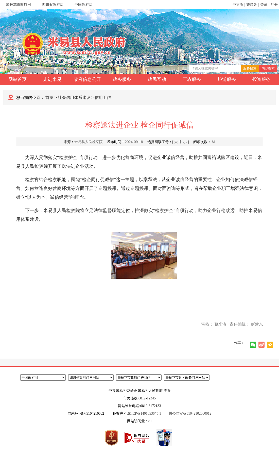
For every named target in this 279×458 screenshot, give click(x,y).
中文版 (238, 5)
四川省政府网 (52, 5)
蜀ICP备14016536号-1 (144, 413)
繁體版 (251, 5)
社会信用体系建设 (74, 97)
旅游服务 (227, 79)
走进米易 (52, 79)
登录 (263, 5)
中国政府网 (83, 5)
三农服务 (192, 79)
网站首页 (17, 79)
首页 (49, 97)
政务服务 (122, 79)
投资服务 (261, 79)
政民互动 (157, 79)
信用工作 (103, 97)
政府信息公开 (87, 79)
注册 (274, 5)
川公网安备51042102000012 (190, 413)
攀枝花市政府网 (18, 5)
